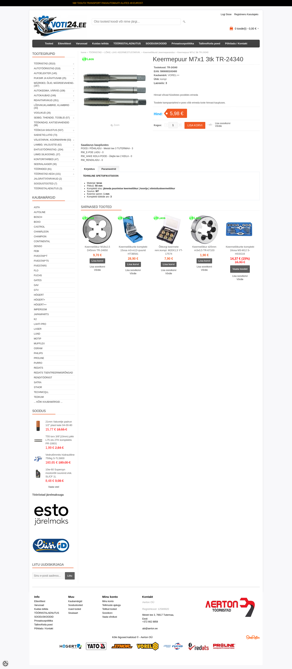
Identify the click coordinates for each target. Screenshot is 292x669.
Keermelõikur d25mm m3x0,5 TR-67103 (204, 248)
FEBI (36, 251)
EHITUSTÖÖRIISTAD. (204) (48, 149)
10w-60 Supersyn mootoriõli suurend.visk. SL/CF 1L (58, 473)
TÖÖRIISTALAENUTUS (127, 43)
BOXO (37, 222)
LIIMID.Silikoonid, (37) (47, 154)
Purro (38, 363)
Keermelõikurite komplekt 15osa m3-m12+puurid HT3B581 (133, 250)
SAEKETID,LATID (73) (45, 135)
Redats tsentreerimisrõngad (53, 372)
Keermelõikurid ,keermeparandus (159, 52)
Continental (42, 241)
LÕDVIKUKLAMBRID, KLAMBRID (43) (51, 106)
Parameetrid (108, 168)
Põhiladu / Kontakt (236, 43)
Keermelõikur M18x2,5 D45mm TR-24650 (97, 248)
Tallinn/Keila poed (209, 43)
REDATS (38, 368)
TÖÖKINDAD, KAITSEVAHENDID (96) (51, 124)
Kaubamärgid (75, 601)
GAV (36, 285)
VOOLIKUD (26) (42, 112)
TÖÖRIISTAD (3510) (44, 63)
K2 (35, 319)
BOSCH (38, 217)
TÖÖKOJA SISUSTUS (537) (48, 130)
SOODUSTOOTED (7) (45, 183)
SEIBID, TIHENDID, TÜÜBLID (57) (52, 117)
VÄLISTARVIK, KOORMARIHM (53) (52, 140)
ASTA (37, 207)
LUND (37, 333)
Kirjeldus (89, 168)
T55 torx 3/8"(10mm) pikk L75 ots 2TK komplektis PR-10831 (59, 440)
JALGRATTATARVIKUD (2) (48, 178)
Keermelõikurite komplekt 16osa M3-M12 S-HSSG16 (240, 250)
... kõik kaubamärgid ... (48, 402)
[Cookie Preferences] (5, 663)
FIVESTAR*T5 (41, 261)
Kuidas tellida (100, 43)
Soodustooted (75, 605)
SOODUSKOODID (156, 43)
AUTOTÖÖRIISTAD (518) (47, 68)
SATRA (37, 382)
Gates (38, 280)
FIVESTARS (40, 265)
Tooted (49, 43)
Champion (40, 236)
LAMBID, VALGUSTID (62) (48, 144)
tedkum (39, 397)
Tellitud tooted (109, 609)
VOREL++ (173, 75)
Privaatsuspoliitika (183, 43)
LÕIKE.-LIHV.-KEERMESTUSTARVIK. (122, 52)
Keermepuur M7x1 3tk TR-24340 (192, 52)
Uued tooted (74, 609)
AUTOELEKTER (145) (45, 73)
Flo (36, 270)
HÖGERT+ (39, 299)
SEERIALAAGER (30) (45, 164)
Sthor (38, 387)
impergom (40, 309)
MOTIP (37, 338)
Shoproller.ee (253, 637)
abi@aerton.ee (150, 628)
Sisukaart (73, 613)
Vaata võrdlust (109, 617)
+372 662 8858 (150, 621)
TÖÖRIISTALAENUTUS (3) (48, 188)
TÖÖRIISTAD (95, 52)
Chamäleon (41, 231)
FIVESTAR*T (40, 256)
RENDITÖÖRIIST (43, 377)
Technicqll (41, 392)
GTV (36, 290)
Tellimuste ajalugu (111, 605)
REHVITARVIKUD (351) (46, 100)
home (83, 52)
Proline (39, 358)
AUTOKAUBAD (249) (45, 95)
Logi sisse (226, 14)
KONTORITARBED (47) (46, 159)
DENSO (38, 246)
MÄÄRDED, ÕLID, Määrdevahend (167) (53, 84)
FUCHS (38, 275)
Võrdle (218, 126)
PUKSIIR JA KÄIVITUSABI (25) (50, 78)
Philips (38, 353)
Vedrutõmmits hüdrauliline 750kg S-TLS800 (60, 456)
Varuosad (81, 43)
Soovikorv (107, 613)
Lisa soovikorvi (222, 123)
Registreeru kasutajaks (246, 14)
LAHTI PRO (40, 324)
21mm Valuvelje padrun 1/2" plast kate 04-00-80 (58, 423)
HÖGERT (39, 295)
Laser (37, 329)
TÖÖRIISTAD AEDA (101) (47, 174)
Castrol (39, 226)
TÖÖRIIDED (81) (43, 169)
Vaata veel (53, 487)
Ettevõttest (64, 43)
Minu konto (108, 601)
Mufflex (39, 343)
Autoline (39, 212)
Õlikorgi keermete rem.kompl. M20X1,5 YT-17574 (169, 250)
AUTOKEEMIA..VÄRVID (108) (49, 90)
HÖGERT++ (40, 304)
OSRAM (38, 348)
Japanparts (41, 314)
